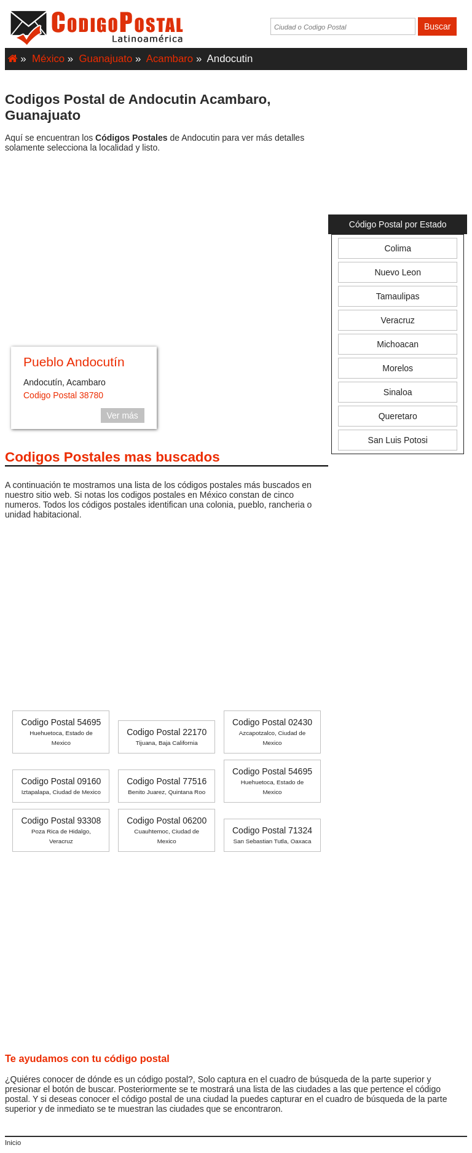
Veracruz (398, 320)
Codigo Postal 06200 (166, 830)
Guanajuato (106, 59)
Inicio (13, 1142)
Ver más (122, 415)
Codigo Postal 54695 (61, 731)
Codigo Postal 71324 (272, 834)
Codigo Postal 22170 (166, 736)
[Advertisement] (166, 251)
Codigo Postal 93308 (61, 830)
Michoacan (398, 344)
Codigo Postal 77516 (166, 785)
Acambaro (169, 59)
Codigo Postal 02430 (272, 731)
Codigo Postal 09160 (61, 785)
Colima (397, 248)
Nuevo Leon (397, 272)
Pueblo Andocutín (74, 362)
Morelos (397, 368)
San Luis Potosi (398, 440)
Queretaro (398, 416)
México (48, 59)
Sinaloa (398, 392)
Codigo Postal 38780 (63, 395)
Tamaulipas (398, 296)
